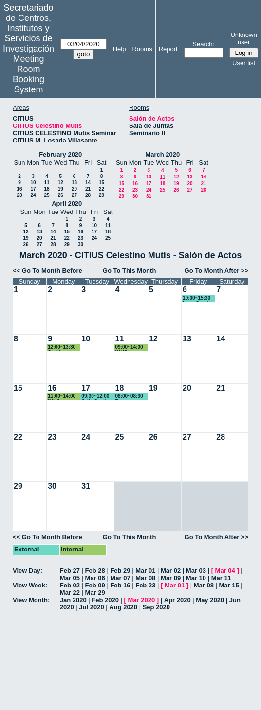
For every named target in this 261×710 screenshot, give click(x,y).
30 (135, 196)
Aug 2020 (123, 607)
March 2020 (162, 154)
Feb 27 (70, 570)
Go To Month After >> (216, 270)
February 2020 (60, 154)
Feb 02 (70, 585)
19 (60, 189)
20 (74, 189)
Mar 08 (145, 578)
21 (88, 189)
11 (46, 182)
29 (101, 195)
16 (19, 189)
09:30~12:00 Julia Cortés (95, 396)
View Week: (30, 585)
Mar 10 (196, 578)
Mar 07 (120, 578)
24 (33, 195)
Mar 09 (171, 578)
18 (46, 189)
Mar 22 (70, 592)
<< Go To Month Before (47, 270)
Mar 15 (229, 585)
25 (46, 195)
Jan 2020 (73, 600)
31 (148, 196)
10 (33, 182)
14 (88, 182)
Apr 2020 (177, 600)
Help (119, 49)
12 (60, 182)
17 (33, 189)
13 (74, 182)
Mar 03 (196, 570)
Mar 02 (171, 570)
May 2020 (210, 600)
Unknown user (243, 38)
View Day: (27, 570)
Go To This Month (129, 270)
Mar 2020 (141, 600)
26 (60, 195)
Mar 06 (95, 578)
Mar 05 (70, 578)
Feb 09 (95, 585)
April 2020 (67, 203)
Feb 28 (95, 570)
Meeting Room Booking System (28, 74)
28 (88, 195)
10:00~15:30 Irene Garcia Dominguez (197, 298)
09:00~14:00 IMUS (129, 347)
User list (243, 63)
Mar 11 (221, 578)
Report (168, 49)
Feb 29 (120, 570)
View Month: (31, 600)
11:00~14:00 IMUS (61, 396)
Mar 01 (145, 570)
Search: (203, 44)
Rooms (142, 49)
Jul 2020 (91, 607)
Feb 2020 (105, 600)
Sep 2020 (156, 607)
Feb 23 (145, 585)
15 (101, 182)
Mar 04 (225, 570)
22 (101, 189)
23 (19, 195)
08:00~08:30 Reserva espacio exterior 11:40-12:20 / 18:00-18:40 (132, 396)
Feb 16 (120, 585)
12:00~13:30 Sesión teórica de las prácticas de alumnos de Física (63, 347)
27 (74, 195)
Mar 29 (95, 592)
